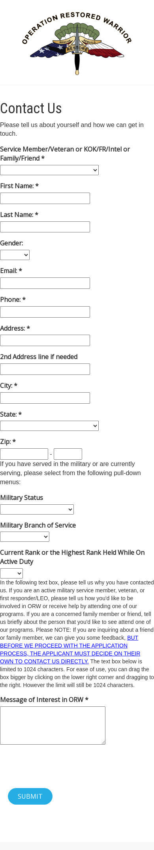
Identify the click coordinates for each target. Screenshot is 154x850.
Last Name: (17, 214)
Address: (13, 328)
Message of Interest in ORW (42, 699)
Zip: (6, 441)
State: (9, 414)
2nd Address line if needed (38, 356)
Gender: (11, 243)
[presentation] (60, 766)
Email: (9, 270)
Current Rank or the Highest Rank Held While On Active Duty (72, 557)
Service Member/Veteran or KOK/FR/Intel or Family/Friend (65, 154)
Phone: (11, 299)
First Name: (17, 186)
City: (7, 385)
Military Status (21, 497)
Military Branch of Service (38, 525)
